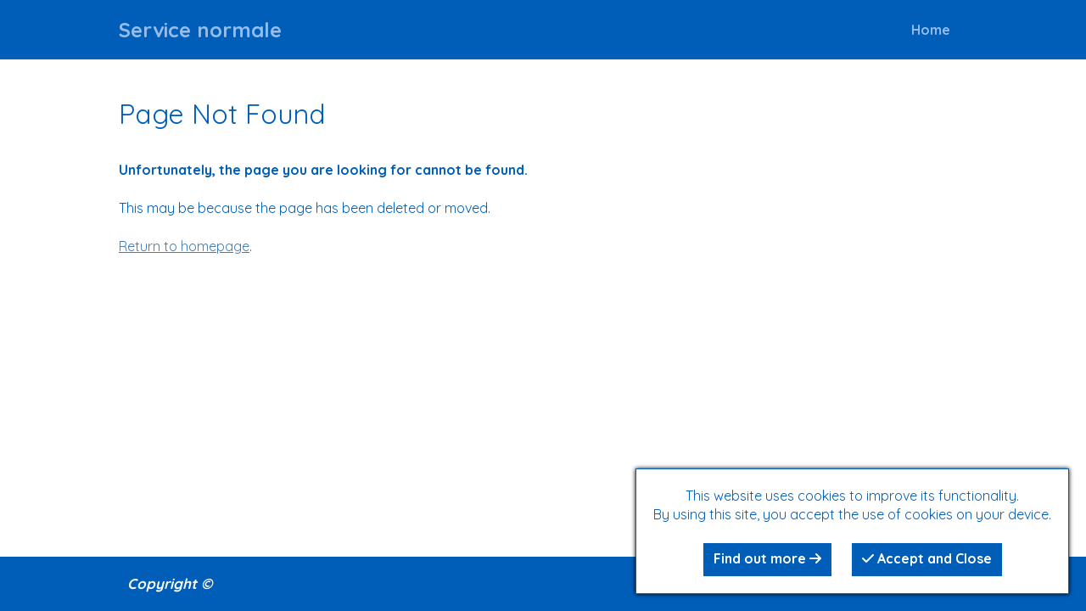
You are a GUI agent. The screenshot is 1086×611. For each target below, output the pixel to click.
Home (930, 29)
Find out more (767, 558)
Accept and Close (927, 558)
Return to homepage (184, 246)
